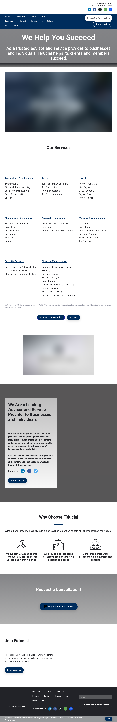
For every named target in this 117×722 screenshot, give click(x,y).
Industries (21, 16)
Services (8, 16)
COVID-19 (17, 26)
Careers (34, 21)
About (68, 696)
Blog (6, 26)
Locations (46, 16)
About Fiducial (47, 21)
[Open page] (17, 698)
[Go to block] (21, 168)
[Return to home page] (18, 7)
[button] (89, 9)
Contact (23, 21)
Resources (9, 21)
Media (34, 701)
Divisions (33, 16)
